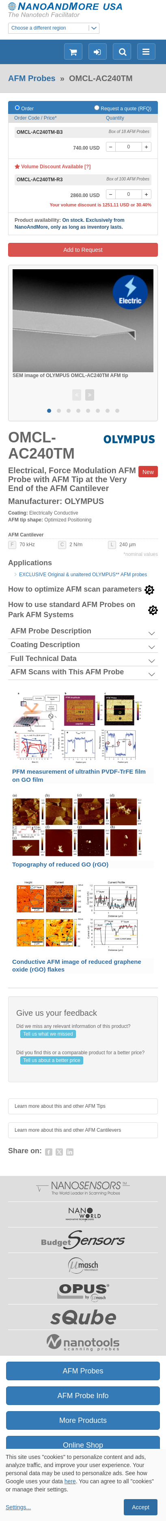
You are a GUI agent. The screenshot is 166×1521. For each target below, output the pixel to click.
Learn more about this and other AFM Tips (60, 1106)
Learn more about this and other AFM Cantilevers (68, 1130)
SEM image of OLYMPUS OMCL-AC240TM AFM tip (70, 375)
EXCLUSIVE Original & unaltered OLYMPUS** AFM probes (83, 574)
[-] (111, 147)
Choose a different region (55, 28)
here (70, 1481)
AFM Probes (32, 78)
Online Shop (83, 1445)
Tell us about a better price (51, 1060)
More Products (83, 1420)
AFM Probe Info (82, 1396)
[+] (146, 147)
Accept (140, 1507)
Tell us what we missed (48, 1034)
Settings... (18, 1507)
